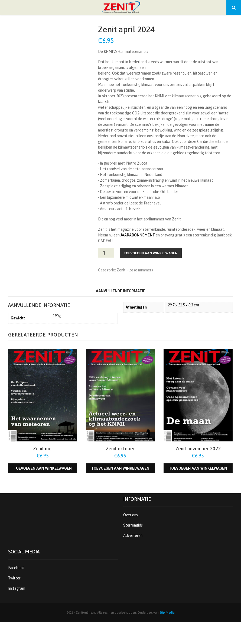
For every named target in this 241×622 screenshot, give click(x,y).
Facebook (16, 568)
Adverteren (132, 535)
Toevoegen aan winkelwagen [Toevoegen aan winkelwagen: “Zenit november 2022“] (198, 468)
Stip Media (167, 612)
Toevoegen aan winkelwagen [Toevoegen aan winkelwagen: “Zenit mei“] (43, 468)
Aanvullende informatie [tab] (120, 291)
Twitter (14, 578)
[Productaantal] (106, 253)
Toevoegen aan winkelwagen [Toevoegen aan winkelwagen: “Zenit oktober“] (120, 468)
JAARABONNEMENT (137, 235)
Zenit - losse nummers (135, 270)
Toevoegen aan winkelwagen (151, 253)
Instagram (16, 588)
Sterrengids (133, 525)
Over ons (130, 515)
